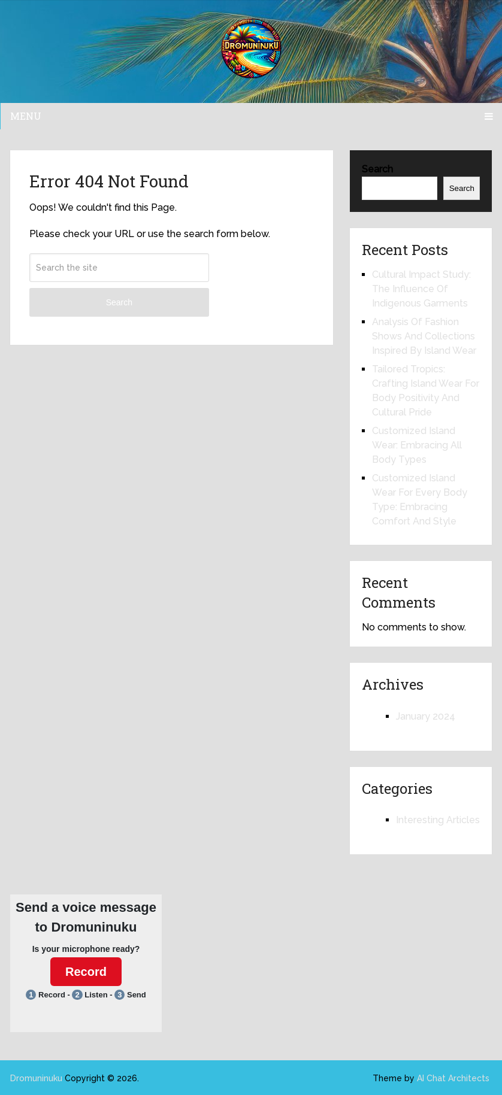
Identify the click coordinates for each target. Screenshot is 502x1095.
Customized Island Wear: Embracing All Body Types (417, 445)
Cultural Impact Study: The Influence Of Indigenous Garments (421, 289)
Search (119, 302)
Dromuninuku (36, 1078)
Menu (25, 116)
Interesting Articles (438, 820)
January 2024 (425, 716)
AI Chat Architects (453, 1078)
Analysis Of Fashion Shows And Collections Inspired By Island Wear (424, 336)
